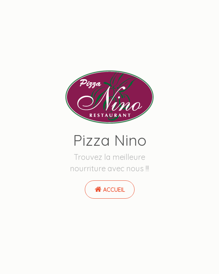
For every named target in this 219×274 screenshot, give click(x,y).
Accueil (110, 189)
